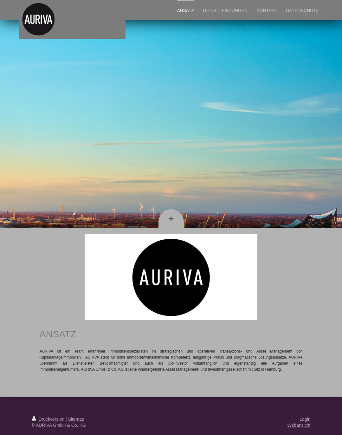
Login (305, 419)
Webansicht (299, 425)
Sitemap (76, 419)
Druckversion (49, 419)
